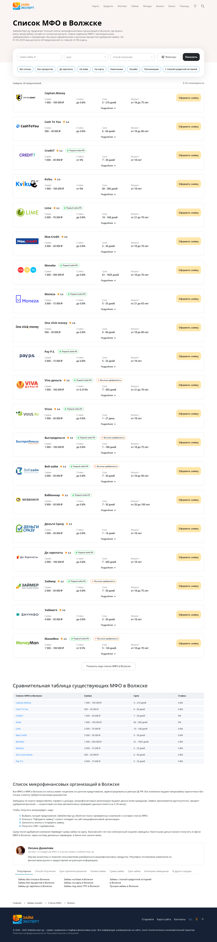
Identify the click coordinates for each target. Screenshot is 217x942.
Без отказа (25, 69)
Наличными (116, 69)
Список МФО (54, 902)
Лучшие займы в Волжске (124, 886)
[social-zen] (202, 919)
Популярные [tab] (24, 871)
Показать (191, 57)
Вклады (147, 6)
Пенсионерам (151, 69)
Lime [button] (18, 728)
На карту (99, 69)
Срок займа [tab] (134, 871)
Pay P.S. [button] (20, 761)
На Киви (84, 69)
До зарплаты (66, 69)
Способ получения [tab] (45, 871)
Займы (135, 6)
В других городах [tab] (182, 871)
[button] (108, 108)
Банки (171, 6)
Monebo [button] (20, 741)
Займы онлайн (34, 902)
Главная (17, 902)
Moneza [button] (20, 748)
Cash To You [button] (22, 709)
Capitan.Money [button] (23, 702)
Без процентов (45, 69)
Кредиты (108, 6)
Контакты (179, 919)
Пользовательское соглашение (62, 933)
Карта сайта (164, 919)
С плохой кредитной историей (181, 69)
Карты (95, 6)
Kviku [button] (18, 722)
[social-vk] (190, 919)
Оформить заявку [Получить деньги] (189, 97)
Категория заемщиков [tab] (156, 871)
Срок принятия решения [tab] (72, 871)
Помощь (184, 6)
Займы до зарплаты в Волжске (35, 886)
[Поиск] (202, 6)
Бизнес (160, 6)
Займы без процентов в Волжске (36, 882)
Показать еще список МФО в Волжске (108, 666)
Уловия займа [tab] (98, 871)
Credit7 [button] (19, 715)
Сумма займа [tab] (117, 871)
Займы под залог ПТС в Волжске (81, 886)
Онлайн (134, 69)
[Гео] (195, 6)
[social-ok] (196, 919)
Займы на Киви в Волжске (78, 879)
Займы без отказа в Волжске (33, 879)
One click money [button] (24, 754)
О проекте (148, 919)
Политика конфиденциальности (29, 933)
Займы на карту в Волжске (78, 882)
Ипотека (122, 6)
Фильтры (169, 57)
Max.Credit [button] (21, 735)
